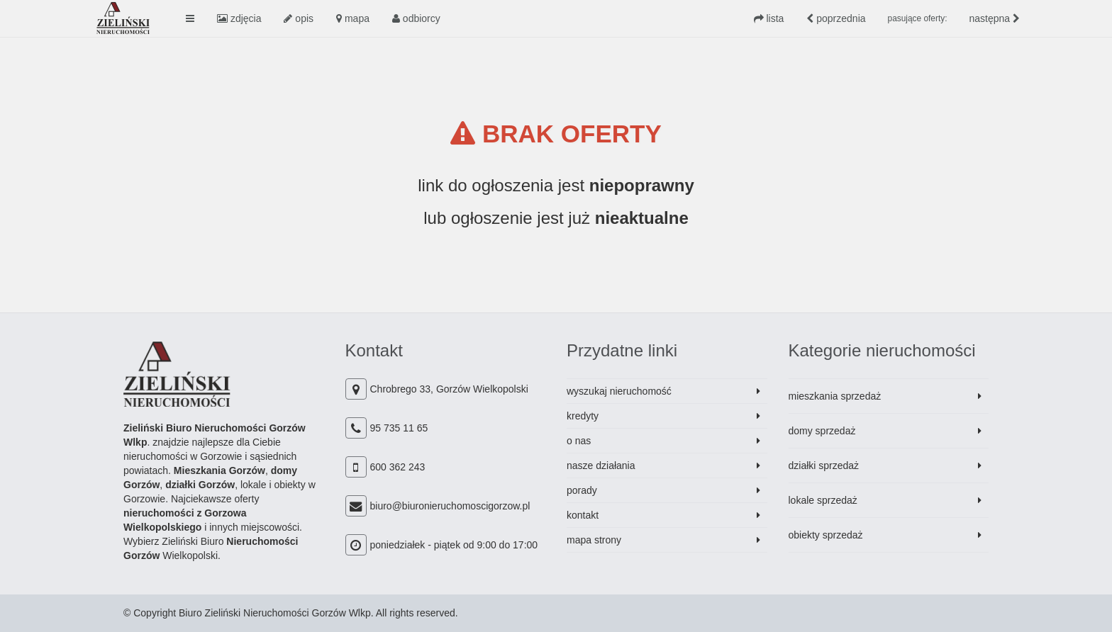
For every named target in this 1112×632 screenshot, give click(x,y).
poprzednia (835, 18)
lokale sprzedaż (823, 500)
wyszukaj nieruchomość (619, 391)
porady (582, 490)
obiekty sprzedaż (826, 535)
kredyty (583, 416)
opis (298, 18)
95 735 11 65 (399, 428)
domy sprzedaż (822, 430)
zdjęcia (239, 18)
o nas (579, 440)
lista (769, 18)
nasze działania (601, 465)
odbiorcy (416, 18)
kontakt (583, 515)
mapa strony (594, 540)
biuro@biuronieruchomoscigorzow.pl (450, 506)
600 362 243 (398, 467)
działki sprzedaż (824, 465)
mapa (352, 18)
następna (995, 18)
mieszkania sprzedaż (835, 396)
